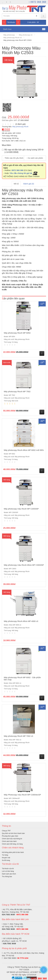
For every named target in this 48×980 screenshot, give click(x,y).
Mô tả (16, 184)
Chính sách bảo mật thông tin (12, 839)
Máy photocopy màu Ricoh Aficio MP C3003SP (24, 565)
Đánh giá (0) (28, 184)
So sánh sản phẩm (35, 158)
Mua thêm (6, 145)
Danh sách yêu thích (9, 874)
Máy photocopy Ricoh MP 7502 (17, 391)
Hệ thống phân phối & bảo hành (13, 852)
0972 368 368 (37, 2)
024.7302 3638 (8, 914)
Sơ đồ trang (6, 860)
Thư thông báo (7, 876)
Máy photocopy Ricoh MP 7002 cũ (18, 736)
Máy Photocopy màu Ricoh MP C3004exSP (22, 795)
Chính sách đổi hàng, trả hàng (12, 844)
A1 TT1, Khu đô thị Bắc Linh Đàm (17, 909)
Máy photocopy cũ (25, 35)
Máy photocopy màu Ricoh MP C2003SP (21, 509)
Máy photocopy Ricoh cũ (12, 37)
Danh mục (7, 29)
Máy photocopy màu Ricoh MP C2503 (17, 40)
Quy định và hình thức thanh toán (13, 833)
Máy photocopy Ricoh (20, 127)
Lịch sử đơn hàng (8, 871)
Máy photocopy (9, 35)
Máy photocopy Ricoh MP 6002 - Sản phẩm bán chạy (22, 678)
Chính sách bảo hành (9, 841)
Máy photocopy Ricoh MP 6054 (17, 333)
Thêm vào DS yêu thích (13, 158)
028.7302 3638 (9, 943)
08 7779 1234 (22, 958)
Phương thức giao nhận (10, 836)
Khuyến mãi (6, 858)
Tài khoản (8, 22)
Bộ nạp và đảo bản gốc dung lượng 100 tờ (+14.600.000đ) (22, 151)
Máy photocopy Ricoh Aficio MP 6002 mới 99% (24, 450)
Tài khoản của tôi (8, 868)
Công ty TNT (6, 831)
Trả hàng (5, 855)
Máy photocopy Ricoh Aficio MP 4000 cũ (21, 621)
